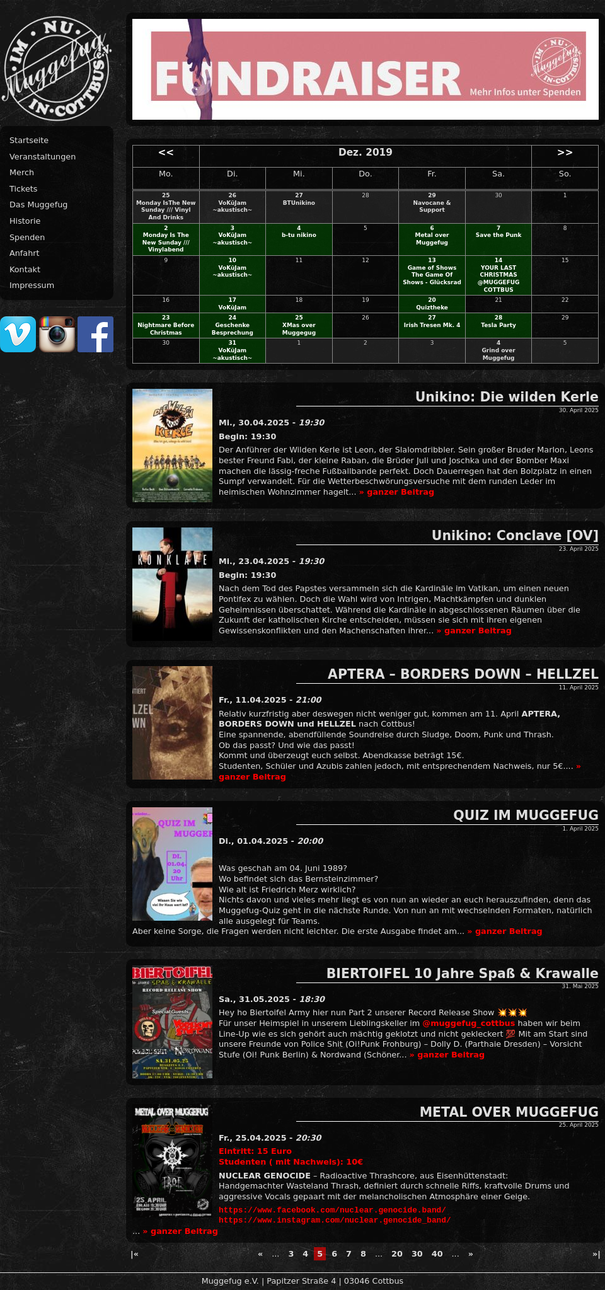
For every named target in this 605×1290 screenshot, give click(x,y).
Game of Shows (432, 268)
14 (498, 260)
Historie (24, 221)
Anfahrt (24, 253)
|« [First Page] (134, 1253)
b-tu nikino (299, 235)
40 (437, 1253)
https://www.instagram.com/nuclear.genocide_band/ (335, 1220)
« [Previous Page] (260, 1253)
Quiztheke (432, 307)
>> (565, 152)
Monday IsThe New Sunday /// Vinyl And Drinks (166, 210)
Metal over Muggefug (432, 239)
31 (232, 343)
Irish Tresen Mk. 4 (432, 325)
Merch (21, 172)
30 (417, 1253)
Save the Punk (499, 235)
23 (166, 317)
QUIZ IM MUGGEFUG (526, 815)
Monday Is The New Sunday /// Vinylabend (166, 242)
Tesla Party (498, 325)
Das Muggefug (38, 204)
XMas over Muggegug (299, 329)
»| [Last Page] (596, 1253)
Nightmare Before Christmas (165, 329)
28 (498, 317)
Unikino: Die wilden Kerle (507, 397)
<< (166, 152)
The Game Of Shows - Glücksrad (432, 278)
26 (232, 195)
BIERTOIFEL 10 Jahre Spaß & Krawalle (462, 973)
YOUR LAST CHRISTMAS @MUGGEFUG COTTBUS (499, 279)
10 (232, 260)
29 (431, 195)
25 (166, 195)
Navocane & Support (432, 207)
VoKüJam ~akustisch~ (232, 207)
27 (298, 195)
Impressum (31, 285)
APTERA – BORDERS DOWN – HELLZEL (463, 674)
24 (232, 317)
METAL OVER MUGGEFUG (509, 1112)
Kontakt (24, 269)
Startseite (29, 140)
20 (431, 300)
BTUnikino (299, 203)
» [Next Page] (470, 1253)
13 (431, 260)
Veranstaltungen (42, 156)
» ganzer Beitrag (397, 492)
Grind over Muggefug (498, 354)
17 (232, 300)
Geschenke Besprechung (232, 329)
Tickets (23, 188)
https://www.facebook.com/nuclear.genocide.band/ (332, 1210)
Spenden (27, 237)
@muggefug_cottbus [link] (468, 1023)
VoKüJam (232, 307)
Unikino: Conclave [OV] (515, 535)
